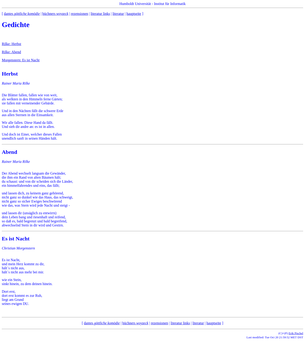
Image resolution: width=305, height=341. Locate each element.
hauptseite (133, 14)
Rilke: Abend (11, 52)
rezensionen (79, 14)
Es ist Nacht (16, 239)
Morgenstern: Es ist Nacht (21, 60)
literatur (118, 14)
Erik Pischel (296, 333)
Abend (9, 152)
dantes (22, 14)
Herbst (10, 74)
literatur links (100, 14)
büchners (55, 14)
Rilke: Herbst (11, 44)
